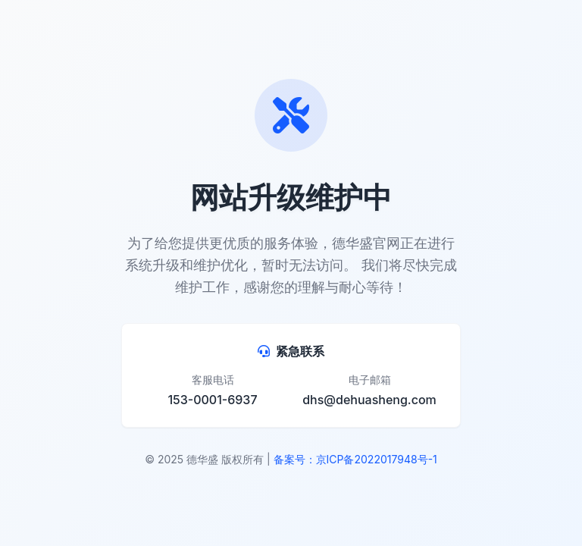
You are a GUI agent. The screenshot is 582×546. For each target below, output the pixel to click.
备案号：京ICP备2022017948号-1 (355, 459)
